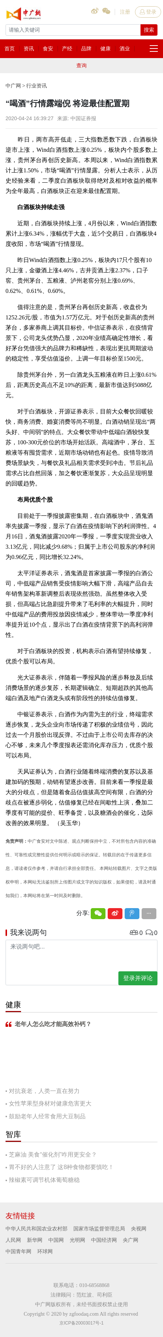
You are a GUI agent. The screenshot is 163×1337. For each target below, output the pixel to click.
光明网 (77, 1240)
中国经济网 (104, 1240)
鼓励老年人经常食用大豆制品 (47, 1116)
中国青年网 (18, 1251)
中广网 (13, 86)
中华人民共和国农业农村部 (36, 1229)
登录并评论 (138, 978)
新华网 (34, 1240)
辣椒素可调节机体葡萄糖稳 (44, 1180)
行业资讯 (36, 86)
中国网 (56, 1240)
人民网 (13, 1240)
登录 (148, 12)
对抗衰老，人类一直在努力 (44, 1091)
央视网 (138, 1229)
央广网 (130, 1240)
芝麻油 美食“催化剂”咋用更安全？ (53, 1154)
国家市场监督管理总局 (99, 1229)
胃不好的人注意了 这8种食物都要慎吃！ (61, 1167)
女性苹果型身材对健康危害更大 (50, 1103)
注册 (125, 12)
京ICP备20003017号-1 (81, 1323)
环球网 (45, 1251)
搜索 (149, 30)
